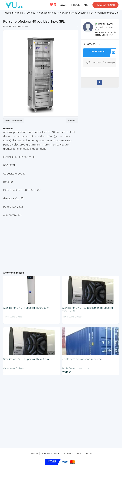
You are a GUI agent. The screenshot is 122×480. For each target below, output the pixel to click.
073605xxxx (93, 44)
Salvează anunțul (104, 62)
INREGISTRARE (79, 4)
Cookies (68, 453)
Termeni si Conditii (51, 453)
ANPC (79, 453)
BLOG (89, 453)
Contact (34, 453)
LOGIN (63, 4)
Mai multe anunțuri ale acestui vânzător (105, 33)
